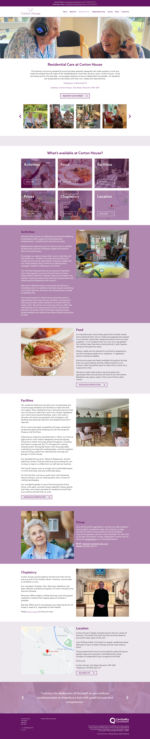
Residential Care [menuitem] (84, 12)
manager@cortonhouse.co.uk (74, 2)
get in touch (32, 611)
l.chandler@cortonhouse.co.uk (75, 4)
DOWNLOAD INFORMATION (35, 497)
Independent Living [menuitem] (98, 12)
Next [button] (129, 116)
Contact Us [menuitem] (125, 12)
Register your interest (73, 96)
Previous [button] (21, 116)
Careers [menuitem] (110, 12)
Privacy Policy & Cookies (48, 719)
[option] (35, 116)
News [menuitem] (117, 12)
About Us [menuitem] (73, 12)
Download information (90, 385)
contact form (90, 539)
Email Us (23, 730)
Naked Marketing (124, 734)
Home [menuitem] (65, 12)
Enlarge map (84, 673)
